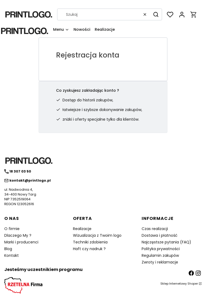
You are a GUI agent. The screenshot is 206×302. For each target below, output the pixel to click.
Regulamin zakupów (160, 255)
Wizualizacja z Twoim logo (97, 235)
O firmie (12, 228)
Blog (8, 248)
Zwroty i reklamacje (160, 262)
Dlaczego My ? (17, 235)
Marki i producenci (21, 242)
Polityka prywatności (161, 248)
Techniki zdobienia (90, 242)
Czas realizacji (155, 228)
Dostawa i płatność (160, 235)
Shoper (192, 283)
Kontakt (11, 255)
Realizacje (82, 228)
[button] (156, 14)
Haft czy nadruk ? (89, 248)
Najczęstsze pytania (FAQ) (166, 242)
